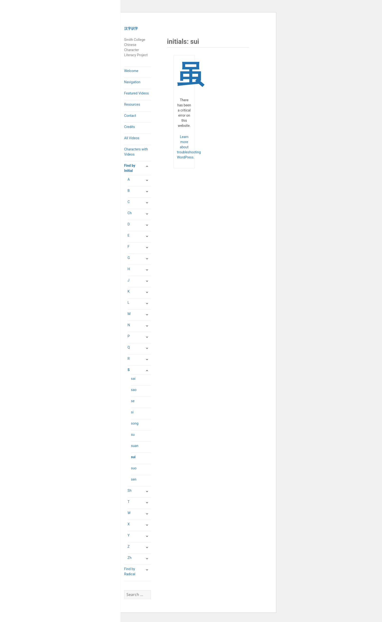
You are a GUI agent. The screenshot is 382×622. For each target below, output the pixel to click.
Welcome (131, 71)
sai (133, 379)
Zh (130, 558)
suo (134, 468)
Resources (132, 104)
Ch (130, 213)
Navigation (132, 82)
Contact (130, 116)
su (133, 434)
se (133, 401)
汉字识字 (131, 28)
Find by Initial (129, 168)
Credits (129, 127)
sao (134, 390)
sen (133, 479)
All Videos (131, 138)
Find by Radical (129, 571)
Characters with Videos (136, 151)
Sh (130, 490)
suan (134, 446)
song (135, 423)
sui (133, 457)
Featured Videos (136, 93)
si (132, 412)
